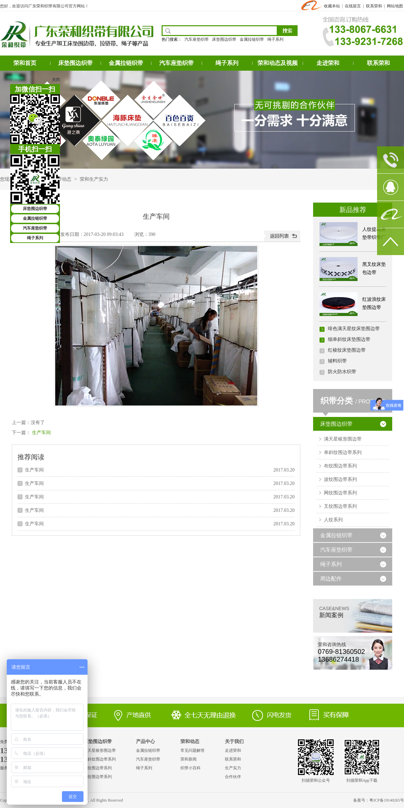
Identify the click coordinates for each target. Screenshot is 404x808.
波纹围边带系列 (340, 479)
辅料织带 (337, 360)
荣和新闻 (188, 759)
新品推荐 (352, 209)
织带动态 (62, 179)
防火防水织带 (342, 371)
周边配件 (331, 579)
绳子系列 (275, 39)
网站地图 (395, 6)
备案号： (361, 800)
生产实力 (233, 768)
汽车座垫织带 (196, 39)
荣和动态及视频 (278, 63)
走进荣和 (327, 63)
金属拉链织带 (252, 39)
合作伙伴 (233, 776)
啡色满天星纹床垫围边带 (354, 328)
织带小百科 (190, 768)
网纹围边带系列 (340, 492)
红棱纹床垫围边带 (347, 350)
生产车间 (41, 432)
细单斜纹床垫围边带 (349, 339)
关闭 (56, 79)
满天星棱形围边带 (343, 439)
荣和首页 (24, 63)
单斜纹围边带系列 (343, 452)
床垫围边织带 (224, 39)
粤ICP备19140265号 (386, 800)
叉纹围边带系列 (340, 506)
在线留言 (353, 6)
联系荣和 (374, 6)
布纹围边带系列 (340, 465)
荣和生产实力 (94, 179)
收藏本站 (332, 6)
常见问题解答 (192, 750)
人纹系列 (333, 519)
